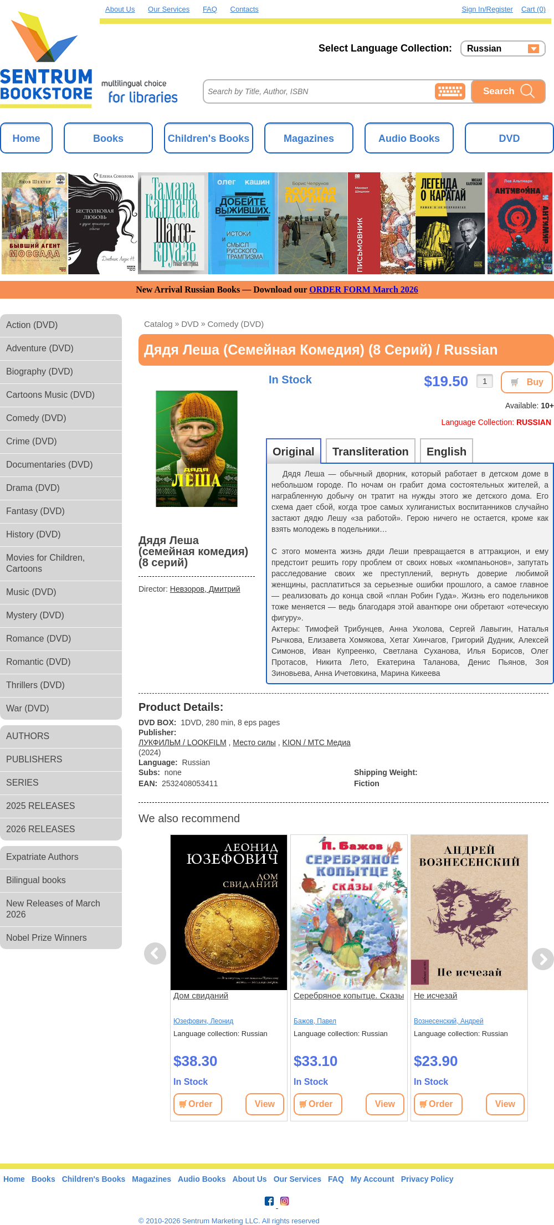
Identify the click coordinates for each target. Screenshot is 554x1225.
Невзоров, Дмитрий (205, 589)
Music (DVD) (31, 592)
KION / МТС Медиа (317, 742)
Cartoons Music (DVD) (50, 394)
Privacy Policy (427, 1179)
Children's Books (208, 138)
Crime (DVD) (31, 441)
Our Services (168, 9)
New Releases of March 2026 (53, 909)
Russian (484, 48)
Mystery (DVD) (35, 615)
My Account (372, 1179)
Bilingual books (36, 880)
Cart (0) (533, 9)
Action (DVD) (32, 325)
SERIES (22, 782)
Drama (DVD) (33, 488)
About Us (120, 9)
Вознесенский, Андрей (449, 1021)
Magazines (309, 138)
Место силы (254, 742)
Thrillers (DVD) (35, 685)
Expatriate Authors (42, 857)
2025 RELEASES (40, 806)
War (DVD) (27, 708)
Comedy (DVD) (36, 418)
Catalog (158, 324)
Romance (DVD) (38, 638)
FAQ (210, 9)
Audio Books (409, 138)
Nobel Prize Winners (46, 937)
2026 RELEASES (40, 829)
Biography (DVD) (39, 371)
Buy (535, 382)
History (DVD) (33, 534)
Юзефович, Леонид (203, 1021)
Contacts (244, 9)
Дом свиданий (200, 995)
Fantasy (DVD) (35, 511)
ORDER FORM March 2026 (363, 289)
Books (108, 138)
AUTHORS (27, 736)
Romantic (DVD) (38, 662)
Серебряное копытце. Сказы (349, 995)
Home (26, 138)
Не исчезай (435, 995)
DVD (509, 138)
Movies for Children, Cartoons (45, 563)
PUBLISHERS (34, 759)
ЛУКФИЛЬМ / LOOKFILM (182, 742)
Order (200, 1104)
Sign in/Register (487, 9)
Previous (157, 954)
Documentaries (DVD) (49, 464)
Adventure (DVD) (40, 348)
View (265, 1104)
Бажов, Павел (315, 1021)
